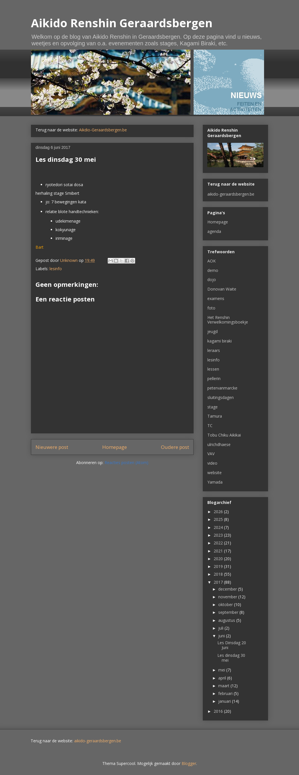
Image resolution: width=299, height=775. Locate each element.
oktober (226, 604)
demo (212, 270)
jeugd (212, 331)
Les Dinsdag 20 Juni (231, 645)
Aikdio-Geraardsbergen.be (103, 130)
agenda (214, 231)
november (228, 596)
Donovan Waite (221, 289)
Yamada (215, 482)
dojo (211, 279)
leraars (213, 350)
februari (226, 693)
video (212, 463)
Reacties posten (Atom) (126, 462)
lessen (213, 369)
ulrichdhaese (219, 444)
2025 (219, 519)
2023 (219, 535)
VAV (211, 453)
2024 (219, 527)
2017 (219, 582)
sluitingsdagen (220, 397)
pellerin (214, 378)
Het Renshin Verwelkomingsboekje (227, 320)
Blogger (189, 763)
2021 (219, 551)
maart (224, 685)
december (228, 589)
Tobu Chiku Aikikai (224, 435)
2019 (219, 566)
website (214, 472)
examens (215, 298)
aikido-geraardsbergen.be (230, 194)
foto (211, 308)
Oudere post (175, 447)
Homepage (114, 447)
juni (222, 635)
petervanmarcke (222, 388)
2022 (219, 543)
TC (210, 425)
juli (221, 628)
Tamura (214, 416)
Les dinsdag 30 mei (231, 658)
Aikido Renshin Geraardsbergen (122, 23)
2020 (219, 558)
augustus (227, 620)
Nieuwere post (52, 447)
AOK (211, 261)
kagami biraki (219, 341)
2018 (219, 574)
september (228, 612)
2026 (219, 511)
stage (212, 407)
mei (222, 670)
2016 (219, 711)
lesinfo (56, 268)
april (222, 678)
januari (225, 701)
